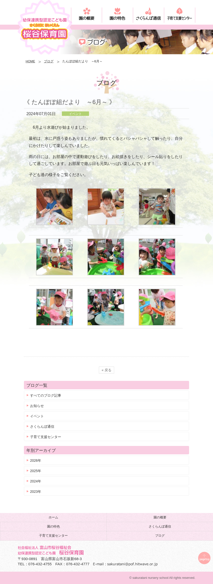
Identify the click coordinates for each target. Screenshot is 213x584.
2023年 (35, 492)
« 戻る (106, 370)
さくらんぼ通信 (42, 426)
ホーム (53, 517)
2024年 (35, 481)
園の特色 (53, 526)
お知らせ (37, 406)
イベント (37, 416)
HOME (30, 61)
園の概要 (160, 517)
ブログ (48, 61)
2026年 (35, 460)
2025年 (35, 471)
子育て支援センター (45, 437)
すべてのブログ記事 (45, 395)
